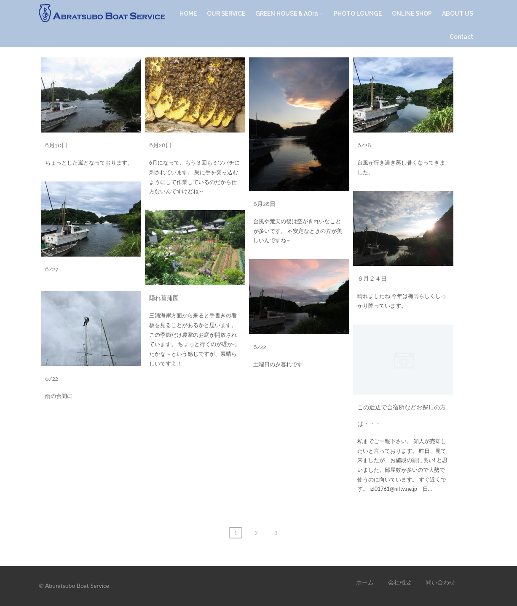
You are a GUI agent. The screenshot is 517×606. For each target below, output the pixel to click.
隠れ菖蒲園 (164, 298)
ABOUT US (457, 13)
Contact (461, 36)
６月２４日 (372, 278)
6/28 (364, 145)
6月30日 (56, 145)
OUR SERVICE (226, 13)
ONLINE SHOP (412, 13)
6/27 (51, 269)
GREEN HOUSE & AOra (289, 13)
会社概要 (400, 582)
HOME (188, 13)
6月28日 (160, 145)
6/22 (259, 347)
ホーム (365, 582)
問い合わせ (440, 582)
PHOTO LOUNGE (358, 13)
